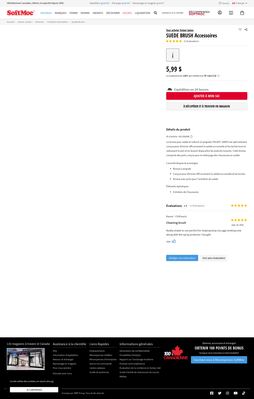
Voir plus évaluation (214, 258)
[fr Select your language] (239, 3)
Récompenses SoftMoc (101, 355)
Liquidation (137, 13)
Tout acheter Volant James (180, 30)
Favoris (224, 3)
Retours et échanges (63, 359)
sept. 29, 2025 (237, 224)
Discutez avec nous (62, 373)
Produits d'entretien (57, 21)
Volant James (25, 21)
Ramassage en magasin (64, 363)
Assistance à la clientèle (170, 13)
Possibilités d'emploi (130, 355)
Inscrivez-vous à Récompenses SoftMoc (219, 360)
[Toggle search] (150, 13)
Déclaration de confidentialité (135, 350)
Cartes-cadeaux (97, 367)
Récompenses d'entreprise (103, 359)
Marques (59, 13)
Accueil (10, 21)
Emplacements (97, 350)
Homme (82, 13)
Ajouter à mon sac (207, 96)
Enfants (95, 13)
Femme (72, 13)
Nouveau (45, 13)
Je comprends (34, 389)
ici (52, 381)
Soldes (122, 13)
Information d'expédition (65, 355)
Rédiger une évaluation (182, 258)
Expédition (127, 3)
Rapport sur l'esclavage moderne (136, 359)
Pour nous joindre (62, 367)
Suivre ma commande (101, 363)
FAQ (55, 350)
